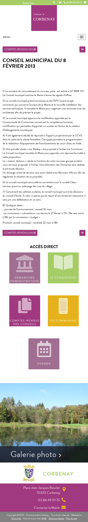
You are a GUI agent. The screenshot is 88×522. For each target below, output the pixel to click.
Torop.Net (16, 518)
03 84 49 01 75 (73, 2)
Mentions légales (56, 518)
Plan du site (71, 518)
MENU (6, 37)
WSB (44, 518)
